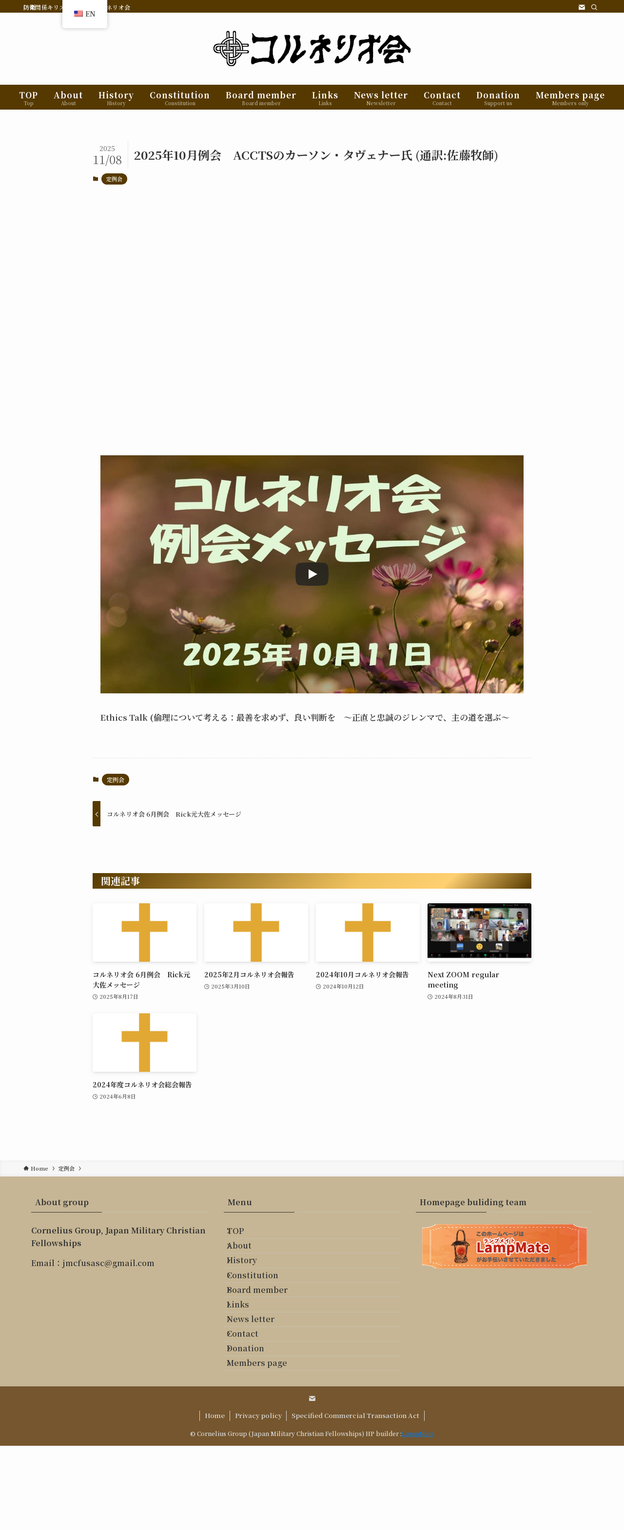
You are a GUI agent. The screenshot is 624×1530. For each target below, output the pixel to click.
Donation (254, 1419)
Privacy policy (258, 1499)
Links (246, 1350)
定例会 (114, 179)
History (250, 1281)
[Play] (312, 574)
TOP (244, 1235)
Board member (265, 1327)
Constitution (261, 1304)
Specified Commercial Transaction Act (355, 1499)
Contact (251, 1396)
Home (215, 1499)
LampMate (418, 1517)
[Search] (594, 7)
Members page (265, 1442)
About (247, 1258)
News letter (259, 1373)
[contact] (581, 7)
